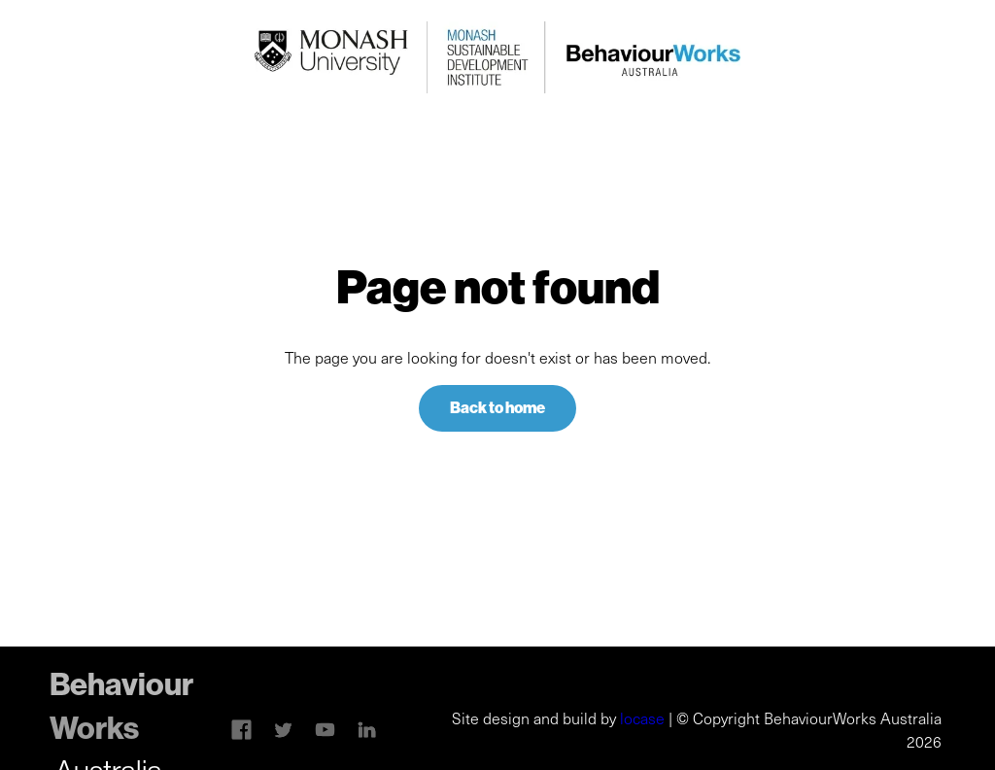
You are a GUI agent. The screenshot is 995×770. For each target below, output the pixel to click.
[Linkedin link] (325, 730)
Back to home (497, 408)
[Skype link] (241, 730)
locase (642, 718)
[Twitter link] (283, 730)
